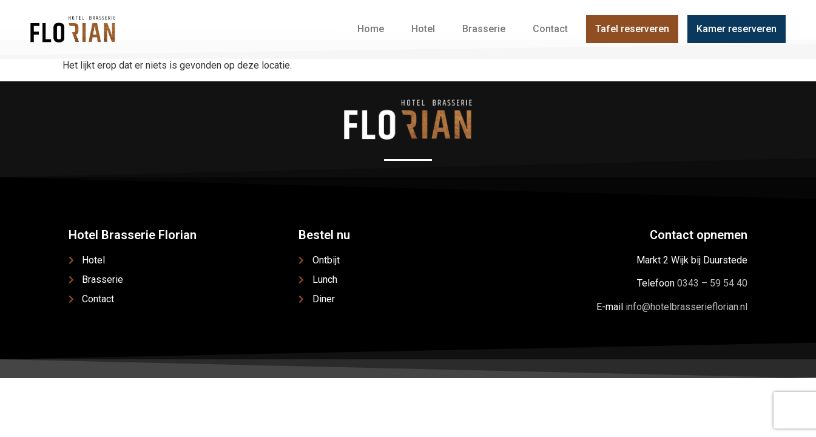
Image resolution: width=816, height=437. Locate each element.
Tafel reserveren (632, 29)
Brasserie (483, 29)
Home (370, 29)
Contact (550, 29)
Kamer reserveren (736, 29)
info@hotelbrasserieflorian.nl (686, 307)
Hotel (423, 29)
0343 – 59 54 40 (712, 283)
